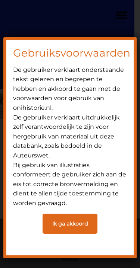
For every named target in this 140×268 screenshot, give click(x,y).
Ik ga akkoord (70, 223)
